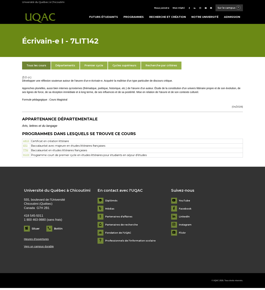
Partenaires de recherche (122, 225)
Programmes (133, 17)
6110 (26, 146)
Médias (110, 209)
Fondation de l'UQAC (119, 233)
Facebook (186, 209)
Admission (232, 17)
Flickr (182, 233)
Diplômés (111, 201)
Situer (36, 229)
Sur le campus (227, 8)
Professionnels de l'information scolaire (132, 241)
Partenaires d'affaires (120, 217)
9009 (26, 156)
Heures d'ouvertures (38, 240)
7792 (26, 151)
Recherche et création (167, 17)
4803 (26, 142)
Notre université (204, 17)
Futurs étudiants (103, 17)
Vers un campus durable (41, 248)
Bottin (58, 229)
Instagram (186, 225)
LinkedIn (185, 217)
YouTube (185, 201)
